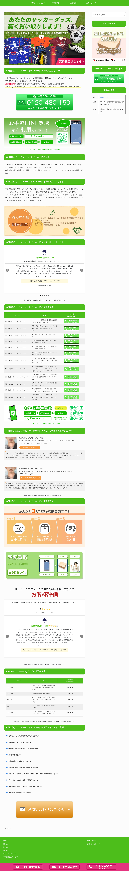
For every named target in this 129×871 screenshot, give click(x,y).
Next (81, 270)
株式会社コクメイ (104, 97)
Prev (7, 270)
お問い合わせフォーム (93, 844)
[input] (109, 14)
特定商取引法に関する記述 (11, 857)
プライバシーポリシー (9, 854)
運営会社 (5, 844)
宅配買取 (5, 847)
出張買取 (5, 850)
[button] (123, 14)
